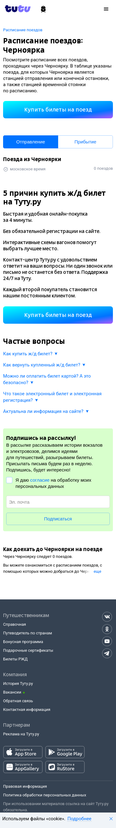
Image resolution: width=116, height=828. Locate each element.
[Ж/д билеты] (43, 9)
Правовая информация (25, 786)
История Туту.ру (18, 683)
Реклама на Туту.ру (21, 734)
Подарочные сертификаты (28, 650)
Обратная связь (18, 701)
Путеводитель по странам (27, 633)
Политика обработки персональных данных (44, 795)
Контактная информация (26, 709)
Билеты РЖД (15, 659)
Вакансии (12, 692)
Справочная (14, 624)
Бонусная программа (23, 641)
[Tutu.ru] (20, 9)
